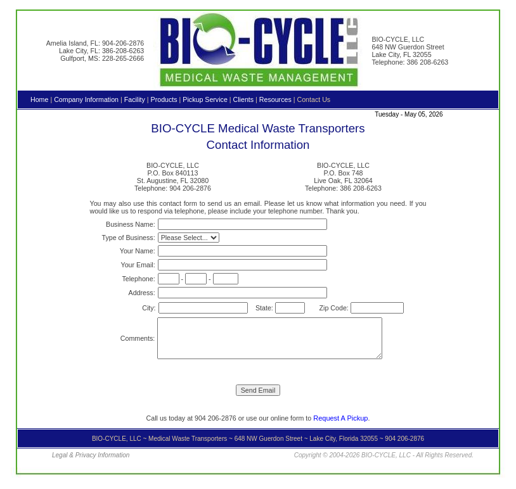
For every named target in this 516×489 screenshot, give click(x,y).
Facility (134, 99)
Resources (275, 99)
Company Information (86, 99)
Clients (243, 99)
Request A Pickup (340, 418)
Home (39, 99)
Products (164, 99)
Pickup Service (205, 99)
